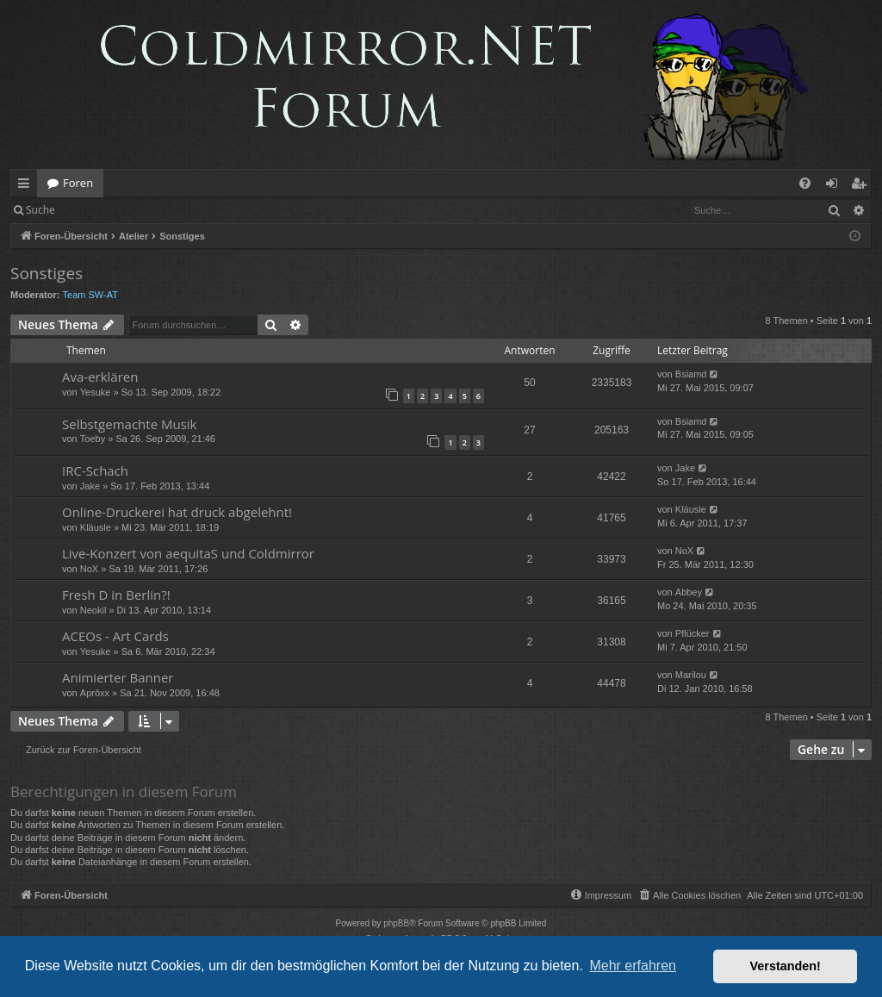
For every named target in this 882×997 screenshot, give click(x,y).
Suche (40, 210)
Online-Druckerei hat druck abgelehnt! (177, 511)
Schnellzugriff (27, 186)
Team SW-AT (90, 295)
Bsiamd (691, 374)
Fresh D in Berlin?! (116, 594)
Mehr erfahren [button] (632, 965)
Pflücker (692, 633)
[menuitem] (805, 183)
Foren (78, 182)
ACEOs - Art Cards (115, 636)
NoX (89, 569)
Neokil (93, 610)
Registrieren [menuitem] (862, 186)
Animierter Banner (117, 677)
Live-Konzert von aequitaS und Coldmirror (188, 553)
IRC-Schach (95, 470)
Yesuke (95, 392)
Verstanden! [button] (785, 966)
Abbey (688, 592)
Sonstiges (46, 273)
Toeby (92, 438)
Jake (90, 486)
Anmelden (104, 210)
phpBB (396, 923)
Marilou (690, 675)
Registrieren (183, 210)
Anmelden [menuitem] (836, 186)
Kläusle (95, 527)
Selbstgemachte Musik (129, 424)
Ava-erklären (100, 376)
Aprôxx (94, 693)
